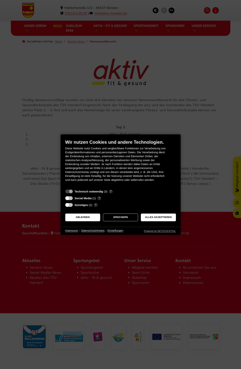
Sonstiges (81, 205)
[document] (120, 163)
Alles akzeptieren (158, 217)
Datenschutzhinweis (93, 230)
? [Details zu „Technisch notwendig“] (111, 191)
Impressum (71, 230)
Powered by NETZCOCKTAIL (160, 231)
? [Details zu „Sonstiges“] (95, 205)
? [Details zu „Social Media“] (99, 198)
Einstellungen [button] (115, 230)
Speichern (120, 217)
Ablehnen (83, 217)
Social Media (83, 198)
